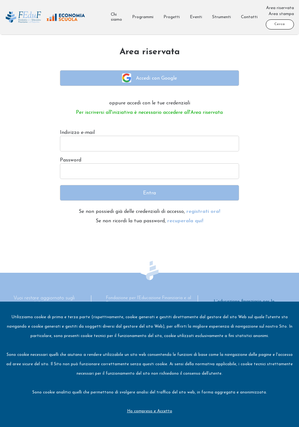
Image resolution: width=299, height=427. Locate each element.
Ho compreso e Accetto (149, 411)
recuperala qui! (185, 221)
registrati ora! (203, 211)
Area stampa (281, 14)
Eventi (196, 17)
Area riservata (280, 8)
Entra (149, 193)
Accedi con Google (149, 77)
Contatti (249, 17)
